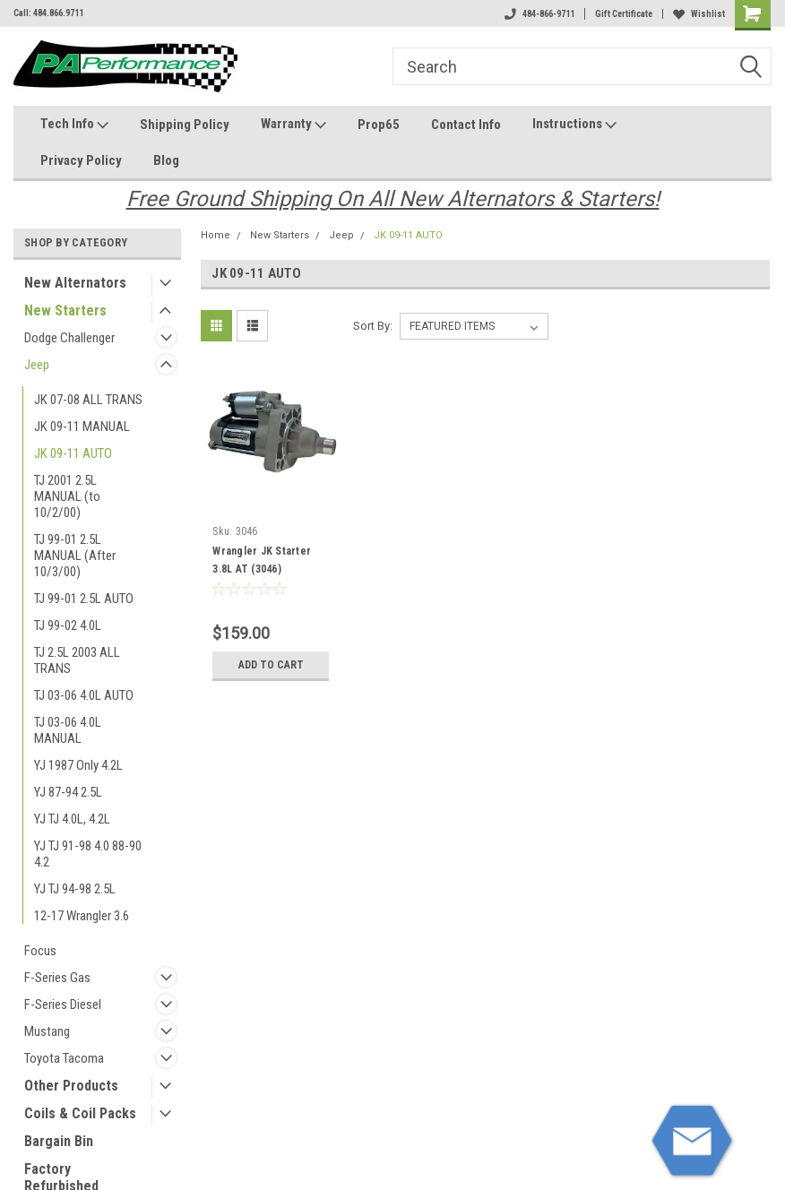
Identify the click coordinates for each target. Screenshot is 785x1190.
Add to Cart (271, 665)
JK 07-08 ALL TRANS (88, 400)
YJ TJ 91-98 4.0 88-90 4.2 (88, 854)
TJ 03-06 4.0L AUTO (84, 695)
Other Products (71, 1085)
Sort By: (372, 325)
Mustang (47, 1031)
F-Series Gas (57, 978)
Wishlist (699, 14)
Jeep (36, 365)
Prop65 (379, 124)
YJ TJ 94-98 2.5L (75, 889)
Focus (40, 951)
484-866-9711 (539, 14)
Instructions (574, 125)
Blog (166, 160)
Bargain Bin (58, 1141)
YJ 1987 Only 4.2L (78, 765)
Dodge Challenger (69, 338)
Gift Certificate (623, 14)
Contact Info (466, 124)
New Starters (65, 310)
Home (215, 235)
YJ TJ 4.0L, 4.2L (72, 819)
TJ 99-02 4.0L (67, 625)
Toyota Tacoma (64, 1058)
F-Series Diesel (62, 1004)
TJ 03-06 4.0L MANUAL (67, 730)
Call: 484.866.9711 (48, 13)
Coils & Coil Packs (80, 1113)
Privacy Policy (81, 160)
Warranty (293, 125)
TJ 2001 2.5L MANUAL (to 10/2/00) (67, 496)
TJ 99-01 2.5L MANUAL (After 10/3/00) (75, 555)
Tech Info (74, 125)
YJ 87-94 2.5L (68, 792)
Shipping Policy (184, 124)
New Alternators (75, 282)
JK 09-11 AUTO (73, 453)
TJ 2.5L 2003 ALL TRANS (77, 660)
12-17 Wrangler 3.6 (81, 916)
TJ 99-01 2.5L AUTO (84, 599)
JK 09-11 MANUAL (82, 426)
